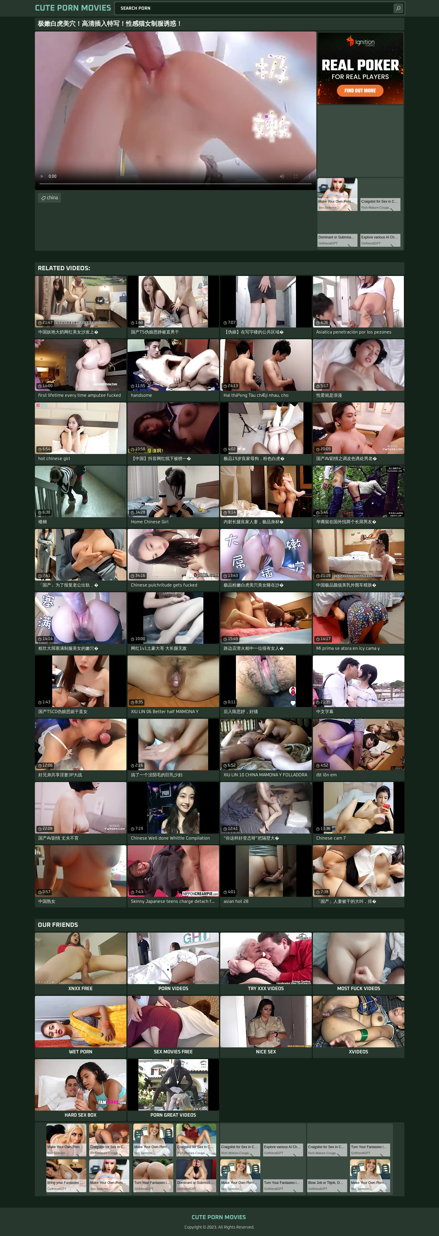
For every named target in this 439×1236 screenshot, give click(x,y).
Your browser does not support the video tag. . (175, 110)
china (52, 198)
